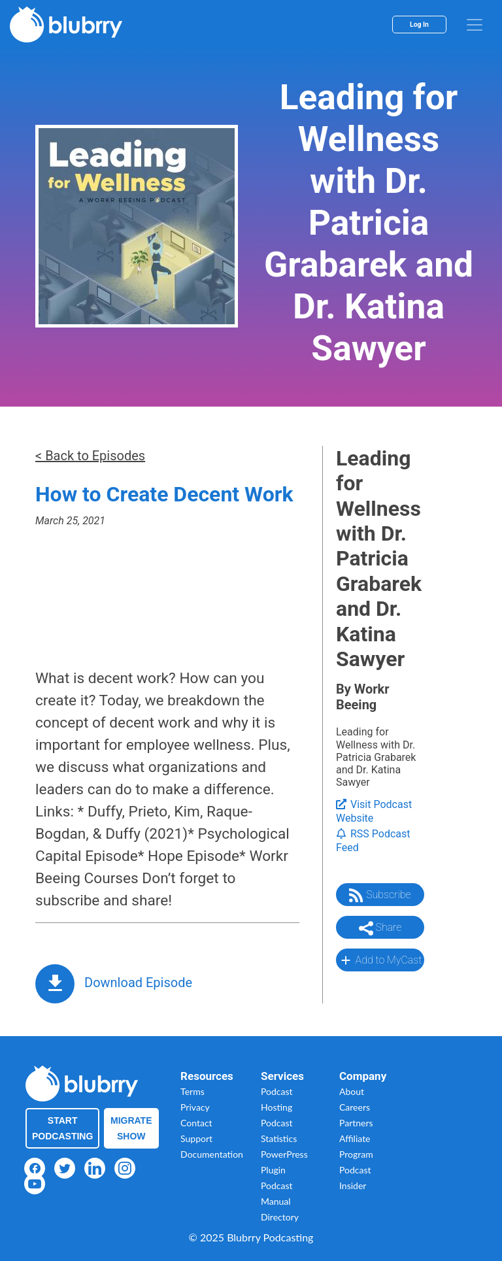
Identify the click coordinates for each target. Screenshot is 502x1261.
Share (380, 928)
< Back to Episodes (90, 455)
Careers (354, 1107)
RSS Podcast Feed (373, 841)
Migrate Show (131, 1128)
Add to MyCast (380, 960)
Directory (280, 1216)
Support (196, 1138)
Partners (356, 1122)
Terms (192, 1091)
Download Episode (138, 982)
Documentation (211, 1154)
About (351, 1091)
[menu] (474, 24)
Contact (196, 1122)
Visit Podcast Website (374, 811)
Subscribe (379, 895)
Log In (419, 24)
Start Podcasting (62, 1128)
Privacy (195, 1107)
